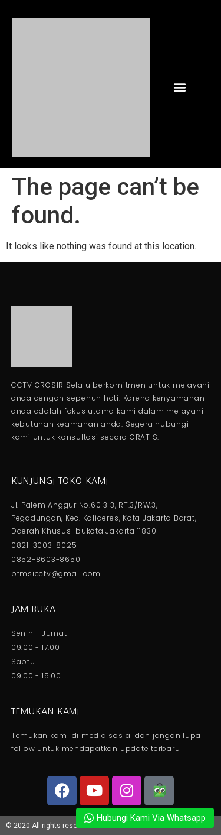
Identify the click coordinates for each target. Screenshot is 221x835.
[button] (179, 87)
